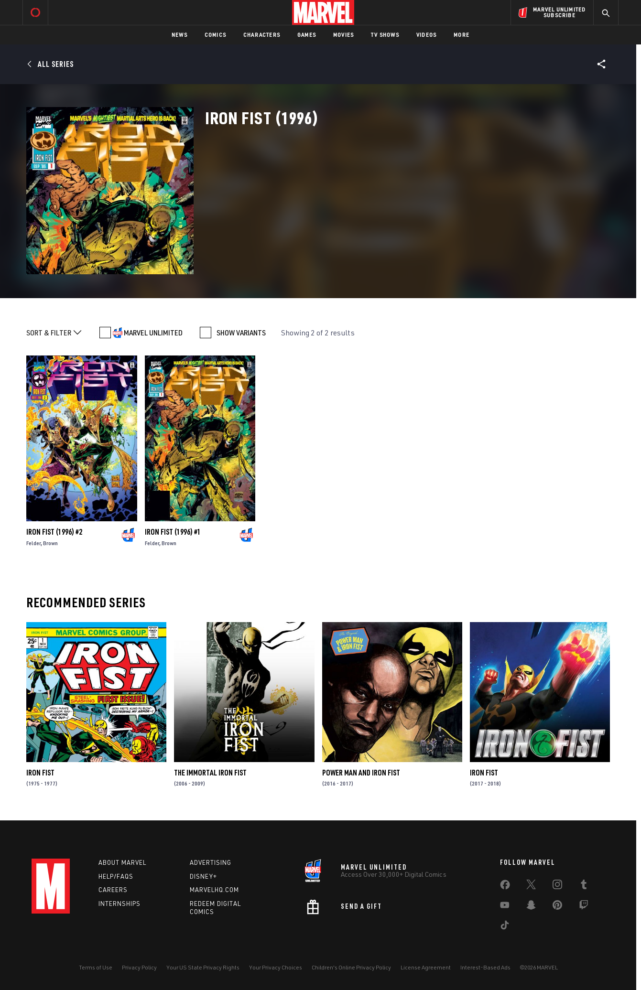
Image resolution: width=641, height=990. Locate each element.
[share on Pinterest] (557, 907)
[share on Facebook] (505, 887)
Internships (119, 903)
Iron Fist (40, 772)
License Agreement (426, 967)
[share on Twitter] (531, 886)
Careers (113, 889)
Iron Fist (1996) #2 (54, 532)
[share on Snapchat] (531, 907)
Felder (33, 543)
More (461, 34)
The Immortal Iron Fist (210, 772)
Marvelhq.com (214, 889)
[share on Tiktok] (505, 927)
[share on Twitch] (583, 907)
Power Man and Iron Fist (361, 772)
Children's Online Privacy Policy (351, 967)
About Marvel (122, 862)
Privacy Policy (139, 967)
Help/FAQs (115, 876)
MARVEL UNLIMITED (153, 332)
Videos (426, 34)
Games (306, 34)
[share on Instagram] (557, 886)
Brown (50, 543)
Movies (343, 34)
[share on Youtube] (505, 907)
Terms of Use (95, 967)
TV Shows (385, 34)
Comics (215, 34)
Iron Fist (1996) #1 (173, 532)
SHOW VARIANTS (241, 332)
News (179, 34)
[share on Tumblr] (583, 886)
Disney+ (203, 876)
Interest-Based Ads (485, 967)
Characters (261, 34)
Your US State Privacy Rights (202, 967)
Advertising (210, 862)
